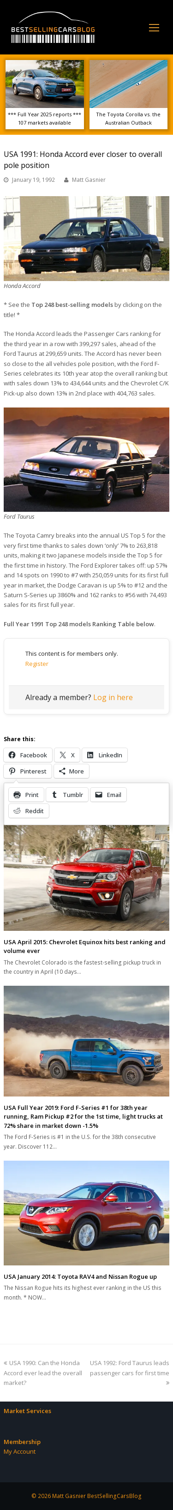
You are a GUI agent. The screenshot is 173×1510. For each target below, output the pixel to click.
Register (36, 663)
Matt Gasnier (89, 180)
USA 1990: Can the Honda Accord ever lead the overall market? (43, 1373)
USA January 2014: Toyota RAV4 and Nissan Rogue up (80, 1276)
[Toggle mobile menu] (154, 27)
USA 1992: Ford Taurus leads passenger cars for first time (129, 1372)
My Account (20, 1451)
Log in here (113, 697)
